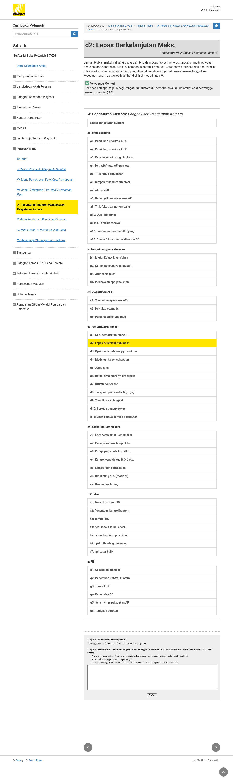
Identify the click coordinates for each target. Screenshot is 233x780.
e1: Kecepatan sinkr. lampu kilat (111, 435)
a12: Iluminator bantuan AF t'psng (112, 231)
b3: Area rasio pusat (103, 274)
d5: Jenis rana (99, 367)
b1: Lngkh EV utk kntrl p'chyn (109, 257)
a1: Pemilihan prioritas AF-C (108, 141)
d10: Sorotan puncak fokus (107, 408)
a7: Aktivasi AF (100, 190)
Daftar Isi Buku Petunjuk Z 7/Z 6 (35, 55)
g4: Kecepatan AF (101, 594)
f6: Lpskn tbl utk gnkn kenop (108, 543)
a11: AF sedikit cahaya (105, 223)
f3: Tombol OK (99, 519)
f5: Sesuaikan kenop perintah (109, 535)
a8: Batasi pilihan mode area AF (111, 198)
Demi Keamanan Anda (31, 66)
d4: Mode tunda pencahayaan (109, 359)
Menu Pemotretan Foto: (45, 179)
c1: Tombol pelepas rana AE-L (109, 300)
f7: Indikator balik (101, 551)
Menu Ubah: (41, 230)
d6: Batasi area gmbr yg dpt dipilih (112, 376)
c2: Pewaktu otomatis (104, 308)
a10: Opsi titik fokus (103, 214)
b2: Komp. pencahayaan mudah (110, 265)
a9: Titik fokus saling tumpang (110, 206)
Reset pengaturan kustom (107, 123)
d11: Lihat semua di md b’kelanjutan (113, 417)
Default (21, 159)
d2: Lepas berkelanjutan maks (109, 343)
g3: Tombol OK (99, 586)
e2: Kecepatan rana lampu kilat (110, 443)
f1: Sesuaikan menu (105, 502)
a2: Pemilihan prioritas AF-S (108, 149)
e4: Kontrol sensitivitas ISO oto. (112, 459)
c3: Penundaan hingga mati (108, 316)
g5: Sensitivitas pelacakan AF (109, 602)
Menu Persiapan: (41, 219)
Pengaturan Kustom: (40, 207)
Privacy (19, 760)
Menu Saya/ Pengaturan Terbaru (41, 240)
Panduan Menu (145, 25)
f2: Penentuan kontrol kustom (109, 510)
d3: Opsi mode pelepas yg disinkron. (114, 351)
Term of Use (35, 760)
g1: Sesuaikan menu (105, 570)
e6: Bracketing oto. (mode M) (109, 476)
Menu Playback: (41, 169)
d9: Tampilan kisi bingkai (106, 400)
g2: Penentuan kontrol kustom (110, 578)
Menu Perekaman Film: (44, 192)
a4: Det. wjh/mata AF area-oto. (110, 165)
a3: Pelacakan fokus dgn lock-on (111, 157)
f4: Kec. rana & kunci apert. (108, 527)
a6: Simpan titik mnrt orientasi (110, 182)
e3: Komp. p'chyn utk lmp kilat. (110, 451)
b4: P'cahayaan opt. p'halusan (109, 282)
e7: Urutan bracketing (104, 484)
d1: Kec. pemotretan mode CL (109, 335)
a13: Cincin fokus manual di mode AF (114, 239)
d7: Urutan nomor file (104, 384)
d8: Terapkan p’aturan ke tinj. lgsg (112, 392)
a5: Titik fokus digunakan (106, 174)
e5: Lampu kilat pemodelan (108, 468)
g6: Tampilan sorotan (104, 610)
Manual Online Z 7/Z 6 (120, 25)
